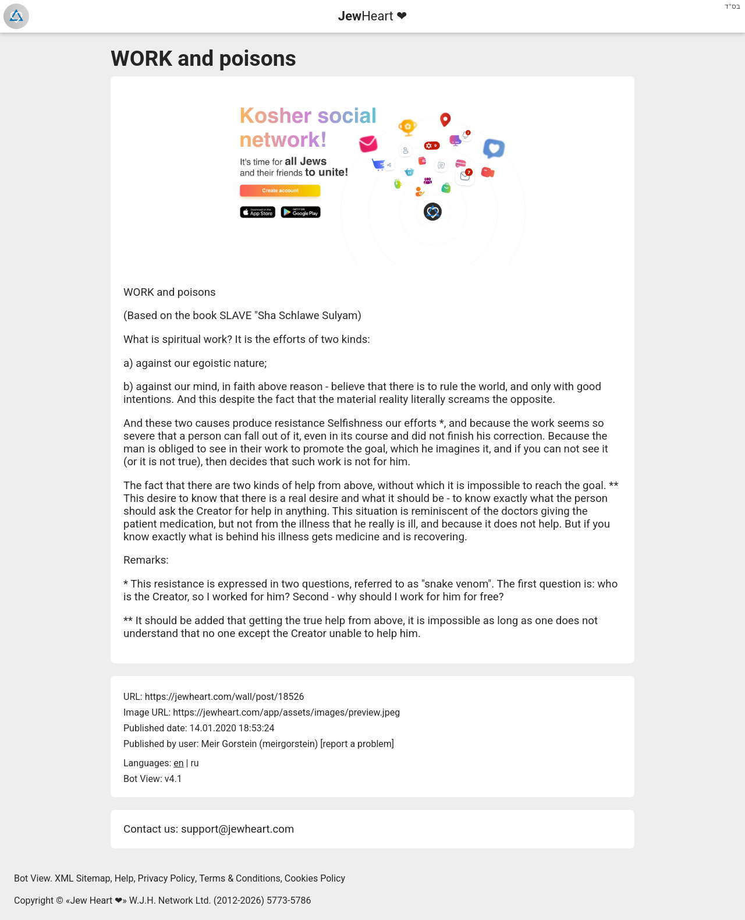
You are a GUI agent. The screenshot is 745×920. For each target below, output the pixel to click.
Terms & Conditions (240, 878)
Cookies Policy (315, 878)
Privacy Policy (167, 878)
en (178, 763)
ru (194, 763)
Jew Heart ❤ (96, 900)
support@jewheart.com (237, 829)
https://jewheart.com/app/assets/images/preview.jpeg (286, 712)
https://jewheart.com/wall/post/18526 (224, 696)
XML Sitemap (82, 878)
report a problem (357, 743)
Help (124, 878)
